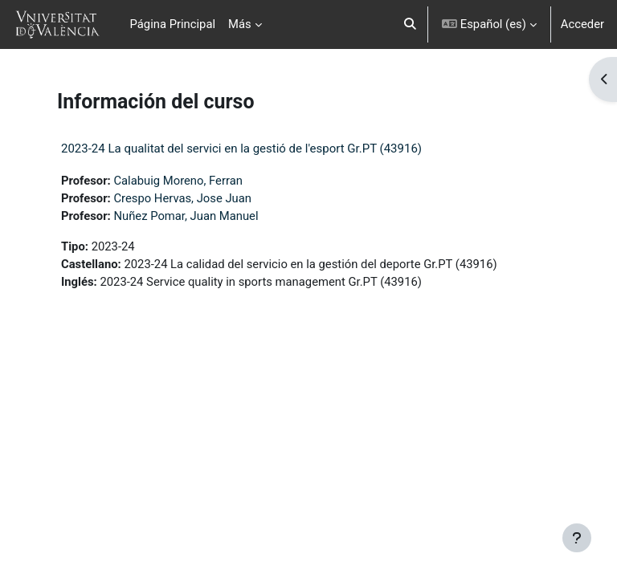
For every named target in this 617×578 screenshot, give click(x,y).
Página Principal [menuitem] (173, 24)
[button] (410, 24)
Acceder (582, 24)
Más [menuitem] (239, 24)
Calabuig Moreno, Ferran (177, 180)
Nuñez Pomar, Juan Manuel (185, 216)
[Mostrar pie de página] (576, 537)
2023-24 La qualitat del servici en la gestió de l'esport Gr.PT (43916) (241, 148)
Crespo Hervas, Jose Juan (182, 198)
